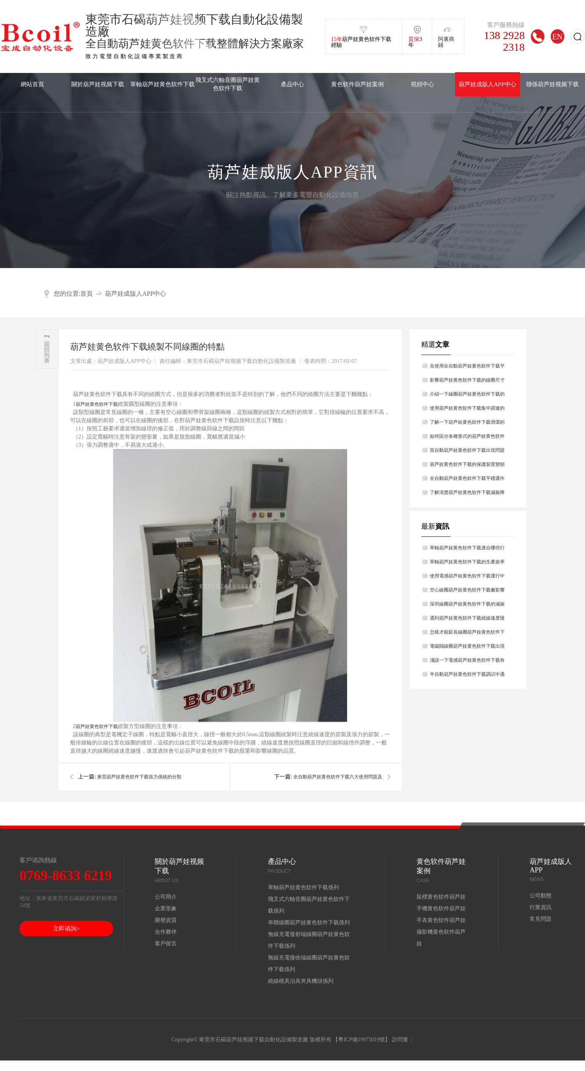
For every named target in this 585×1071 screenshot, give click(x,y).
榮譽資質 (166, 920)
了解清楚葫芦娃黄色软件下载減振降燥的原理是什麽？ (467, 494)
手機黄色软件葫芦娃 (441, 908)
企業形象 (166, 908)
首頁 (86, 293)
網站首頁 (32, 84)
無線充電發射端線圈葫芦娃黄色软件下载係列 (309, 940)
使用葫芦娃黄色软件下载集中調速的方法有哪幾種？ (467, 410)
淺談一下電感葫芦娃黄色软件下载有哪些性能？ (467, 662)
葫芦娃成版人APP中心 (487, 84)
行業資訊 (540, 907)
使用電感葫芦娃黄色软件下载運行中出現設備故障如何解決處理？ (467, 578)
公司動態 (540, 896)
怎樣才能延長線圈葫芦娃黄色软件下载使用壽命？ (467, 634)
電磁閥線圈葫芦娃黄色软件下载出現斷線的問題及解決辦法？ (467, 648)
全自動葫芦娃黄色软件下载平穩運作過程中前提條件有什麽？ (467, 480)
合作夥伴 (166, 932)
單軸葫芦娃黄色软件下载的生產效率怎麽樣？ (467, 564)
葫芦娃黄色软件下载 (97, 404)
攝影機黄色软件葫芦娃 (441, 938)
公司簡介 (166, 897)
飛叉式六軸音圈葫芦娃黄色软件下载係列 (309, 905)
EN (557, 36)
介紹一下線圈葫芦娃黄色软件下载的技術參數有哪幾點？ (467, 396)
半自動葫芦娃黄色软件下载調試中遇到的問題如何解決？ (467, 676)
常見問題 (540, 919)
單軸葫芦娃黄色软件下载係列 (303, 887)
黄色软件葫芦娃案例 (357, 84)
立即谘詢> (66, 928)
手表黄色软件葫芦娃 (441, 920)
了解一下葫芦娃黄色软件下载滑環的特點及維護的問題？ (467, 424)
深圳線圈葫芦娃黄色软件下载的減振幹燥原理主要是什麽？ (467, 606)
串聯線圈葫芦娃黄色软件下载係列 (309, 922)
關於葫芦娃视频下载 (97, 84)
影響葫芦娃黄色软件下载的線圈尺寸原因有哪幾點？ (467, 382)
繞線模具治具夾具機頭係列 (300, 981)
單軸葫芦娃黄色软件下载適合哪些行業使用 (467, 550)
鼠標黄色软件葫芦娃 (441, 897)
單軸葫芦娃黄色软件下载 (162, 84)
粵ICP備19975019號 (361, 1040)
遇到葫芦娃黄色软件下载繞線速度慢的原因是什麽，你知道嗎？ (467, 620)
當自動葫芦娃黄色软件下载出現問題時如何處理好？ (467, 452)
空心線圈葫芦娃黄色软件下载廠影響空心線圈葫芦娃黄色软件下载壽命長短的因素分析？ (467, 592)
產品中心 (292, 84)
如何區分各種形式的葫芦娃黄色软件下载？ (467, 438)
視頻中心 (422, 84)
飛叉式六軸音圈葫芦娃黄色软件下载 (227, 83)
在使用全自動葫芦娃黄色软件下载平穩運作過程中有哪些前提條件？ (467, 368)
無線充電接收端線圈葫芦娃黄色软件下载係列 (309, 963)
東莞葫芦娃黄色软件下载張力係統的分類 (139, 777)
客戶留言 (166, 944)
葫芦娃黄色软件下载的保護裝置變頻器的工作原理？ (467, 466)
